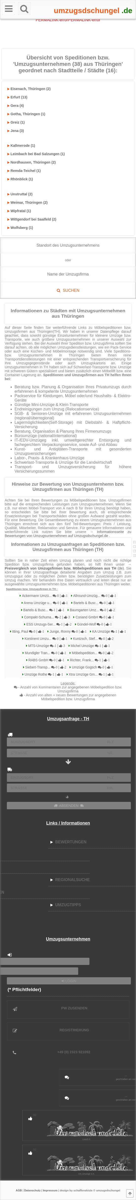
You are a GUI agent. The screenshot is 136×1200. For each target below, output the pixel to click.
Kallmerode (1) (21, 146)
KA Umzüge (108, 631)
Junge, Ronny (68, 631)
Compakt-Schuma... (46, 617)
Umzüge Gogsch (92, 667)
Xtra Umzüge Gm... (91, 674)
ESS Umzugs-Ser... (48, 624)
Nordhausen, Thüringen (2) (31, 162)
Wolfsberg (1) (20, 228)
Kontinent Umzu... (45, 639)
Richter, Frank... (89, 660)
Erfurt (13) (17, 97)
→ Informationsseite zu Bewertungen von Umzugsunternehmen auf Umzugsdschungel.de (68, 534)
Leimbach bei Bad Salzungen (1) (36, 154)
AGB (19, 1190)
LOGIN (68, 981)
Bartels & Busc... (93, 603)
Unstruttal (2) (20, 194)
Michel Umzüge (90, 646)
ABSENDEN (69, 806)
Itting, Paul (27, 631)
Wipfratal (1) (19, 211)
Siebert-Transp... (45, 667)
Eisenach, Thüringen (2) (29, 89)
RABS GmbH (46, 660)
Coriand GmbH (94, 617)
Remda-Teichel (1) (24, 171)
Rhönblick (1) (20, 179)
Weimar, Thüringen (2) (27, 202)
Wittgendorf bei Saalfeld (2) (31, 219)
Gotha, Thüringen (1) (26, 114)
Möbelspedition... (92, 653)
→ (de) (68, 566)
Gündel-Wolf (94, 624)
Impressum (50, 1190)
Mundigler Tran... (45, 653)
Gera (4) (15, 106)
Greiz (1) (16, 122)
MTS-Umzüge (46, 646)
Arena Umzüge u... (45, 603)
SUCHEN (68, 290)
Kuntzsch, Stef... (93, 639)
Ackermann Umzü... (44, 596)
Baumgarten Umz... (92, 610)
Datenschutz (32, 1190)
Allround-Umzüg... (94, 596)
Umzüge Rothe (43, 674)
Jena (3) (15, 131)
